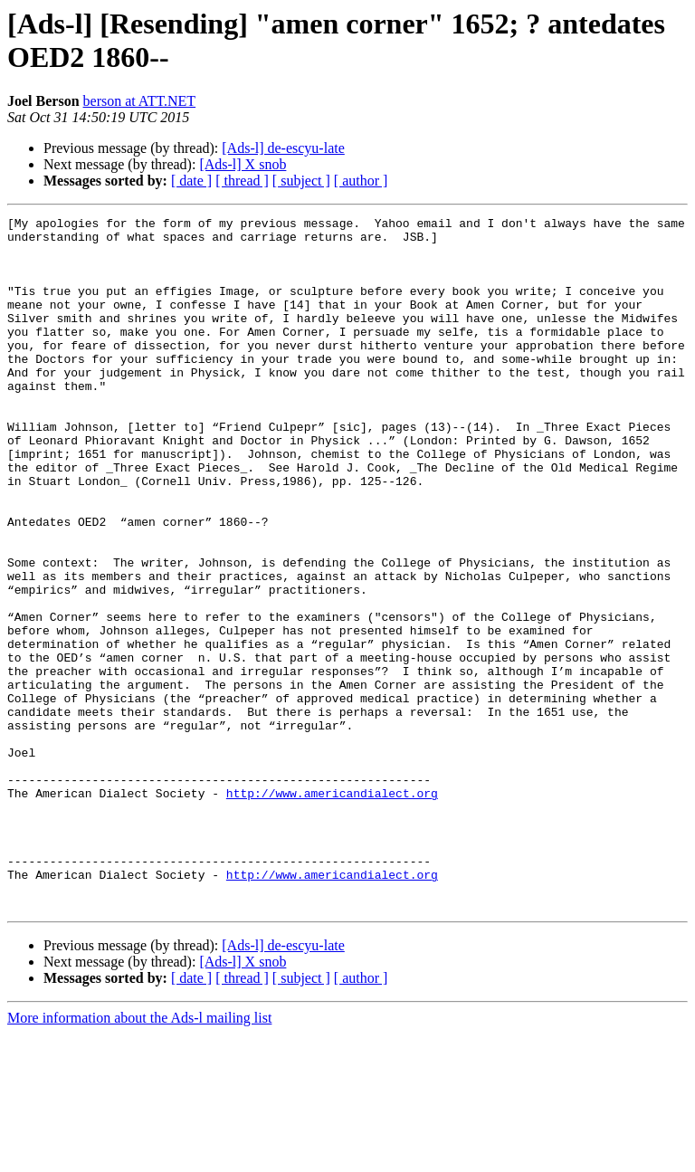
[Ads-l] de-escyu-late (283, 148)
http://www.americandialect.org (332, 909)
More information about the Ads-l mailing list (139, 1156)
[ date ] (191, 180)
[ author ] (361, 180)
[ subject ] (301, 180)
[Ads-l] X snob (242, 164)
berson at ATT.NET (139, 101)
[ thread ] (242, 180)
